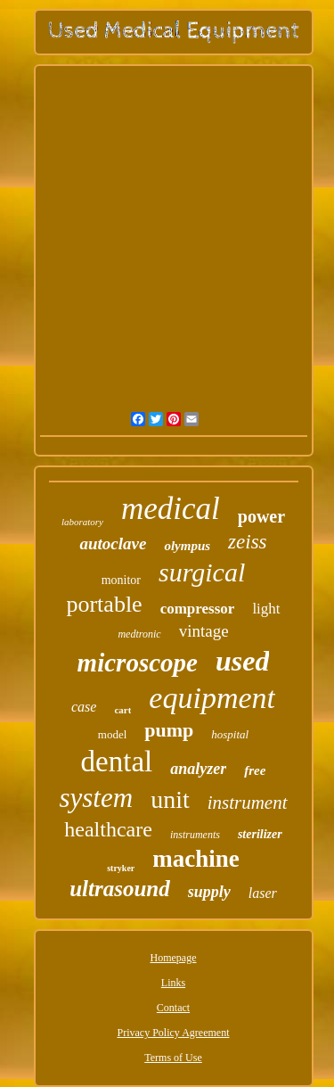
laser (262, 893)
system (96, 797)
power (261, 516)
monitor (121, 580)
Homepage (174, 957)
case (83, 706)
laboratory (82, 521)
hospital (229, 734)
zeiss (247, 542)
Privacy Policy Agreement (174, 1032)
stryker (120, 868)
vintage (204, 631)
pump (168, 730)
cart (122, 709)
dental (117, 761)
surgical (202, 572)
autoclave (112, 543)
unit (170, 799)
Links (173, 982)
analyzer (198, 769)
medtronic (139, 634)
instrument (248, 802)
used (242, 661)
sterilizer (260, 834)
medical (170, 508)
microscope (137, 662)
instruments (195, 834)
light (266, 608)
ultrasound (119, 889)
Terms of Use (172, 1057)
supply (209, 892)
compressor (197, 608)
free (254, 770)
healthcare (108, 829)
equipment (212, 697)
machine (196, 858)
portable (104, 604)
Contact (173, 1007)
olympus (187, 546)
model (112, 734)
